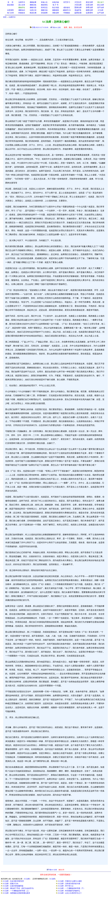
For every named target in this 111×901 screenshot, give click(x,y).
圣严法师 (100, 7)
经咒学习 (66, 2)
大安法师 (77, 5)
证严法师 (100, 13)
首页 (4, 17)
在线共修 (55, 2)
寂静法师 (89, 10)
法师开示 (12, 17)
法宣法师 (89, 5)
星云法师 (100, 5)
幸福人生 (44, 2)
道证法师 (89, 2)
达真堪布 (89, 13)
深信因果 (44, 13)
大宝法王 (77, 2)
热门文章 (10, 13)
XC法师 (27, 879)
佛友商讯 (44, 5)
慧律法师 (77, 7)
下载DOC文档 (56, 27)
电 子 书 (55, 5)
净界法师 (89, 7)
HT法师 (100, 10)
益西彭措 (77, 13)
